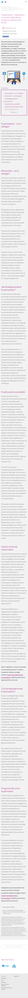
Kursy (2, 980)
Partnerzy (3, 982)
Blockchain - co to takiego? (13, 96)
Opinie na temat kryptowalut (14, 107)
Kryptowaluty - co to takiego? (14, 93)
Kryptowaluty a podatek (12, 104)
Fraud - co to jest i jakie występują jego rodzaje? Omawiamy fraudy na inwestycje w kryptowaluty (13, 912)
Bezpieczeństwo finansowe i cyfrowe (9, 7)
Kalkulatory (4, 978)
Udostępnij (5, 36)
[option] (5, 966)
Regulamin (16, 976)
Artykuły (8, 6)
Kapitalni (3, 6)
